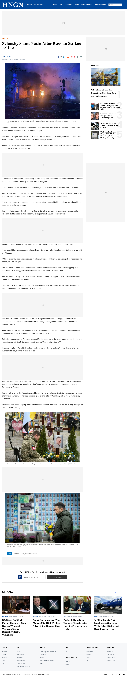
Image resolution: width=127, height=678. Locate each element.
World (55, 4)
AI (66, 651)
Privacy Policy (111, 657)
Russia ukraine (31, 554)
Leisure (88, 654)
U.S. (61, 4)
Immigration (20, 654)
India (3, 660)
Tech (77, 4)
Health (67, 664)
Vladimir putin (19, 554)
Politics (19, 651)
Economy (42, 654)
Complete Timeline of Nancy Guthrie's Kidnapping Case (108, 116)
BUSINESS (43, 648)
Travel (96, 616)
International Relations (23, 666)
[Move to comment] (81, 57)
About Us (110, 651)
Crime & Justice (21, 663)
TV (87, 660)
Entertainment (100, 4)
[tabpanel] (17, 617)
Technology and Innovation (48, 651)
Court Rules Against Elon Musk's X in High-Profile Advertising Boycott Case (46, 623)
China (4, 654)
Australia (4, 651)
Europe (4, 657)
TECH (67, 648)
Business (68, 4)
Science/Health (87, 4)
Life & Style (89, 651)
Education (20, 657)
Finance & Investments (47, 660)
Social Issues (21, 660)
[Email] (77, 57)
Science (67, 661)
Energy (42, 657)
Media (42, 663)
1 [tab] (115, 592)
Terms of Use (111, 660)
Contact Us (110, 654)
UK (3, 663)
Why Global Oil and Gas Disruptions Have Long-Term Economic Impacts (103, 93)
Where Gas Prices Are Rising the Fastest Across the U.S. (109, 125)
